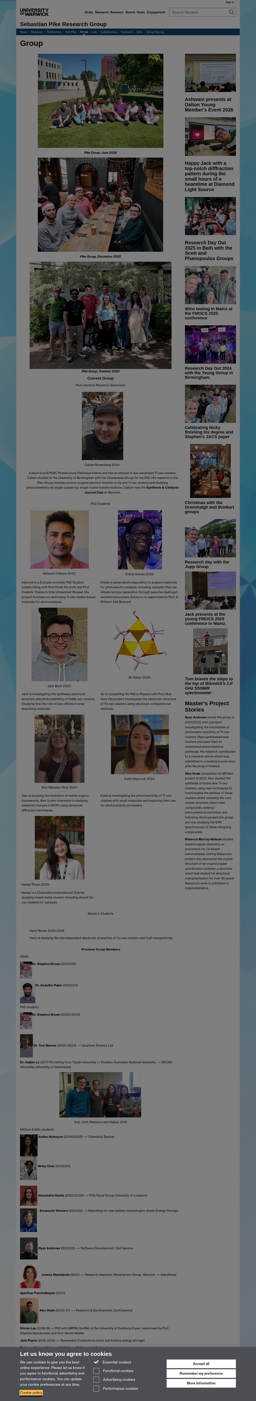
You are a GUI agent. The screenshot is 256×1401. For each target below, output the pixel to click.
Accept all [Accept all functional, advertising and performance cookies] (201, 1364)
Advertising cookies (114, 1379)
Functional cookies (113, 1371)
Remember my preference (201, 1373)
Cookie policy (31, 1393)
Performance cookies (115, 1388)
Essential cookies (112, 1361)
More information (201, 1383)
